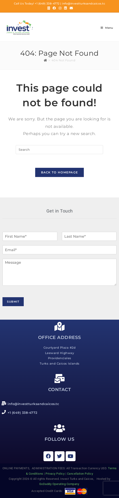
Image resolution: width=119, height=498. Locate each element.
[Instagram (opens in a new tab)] (60, 8)
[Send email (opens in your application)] (70, 8)
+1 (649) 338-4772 (47, 3)
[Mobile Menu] (107, 27)
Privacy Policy (55, 473)
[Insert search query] (59, 149)
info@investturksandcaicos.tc (83, 3)
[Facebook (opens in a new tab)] (54, 8)
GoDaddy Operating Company (59, 484)
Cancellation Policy (80, 473)
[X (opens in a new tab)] (49, 8)
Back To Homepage (59, 172)
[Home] (45, 60)
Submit (13, 301)
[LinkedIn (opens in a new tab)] (65, 8)
